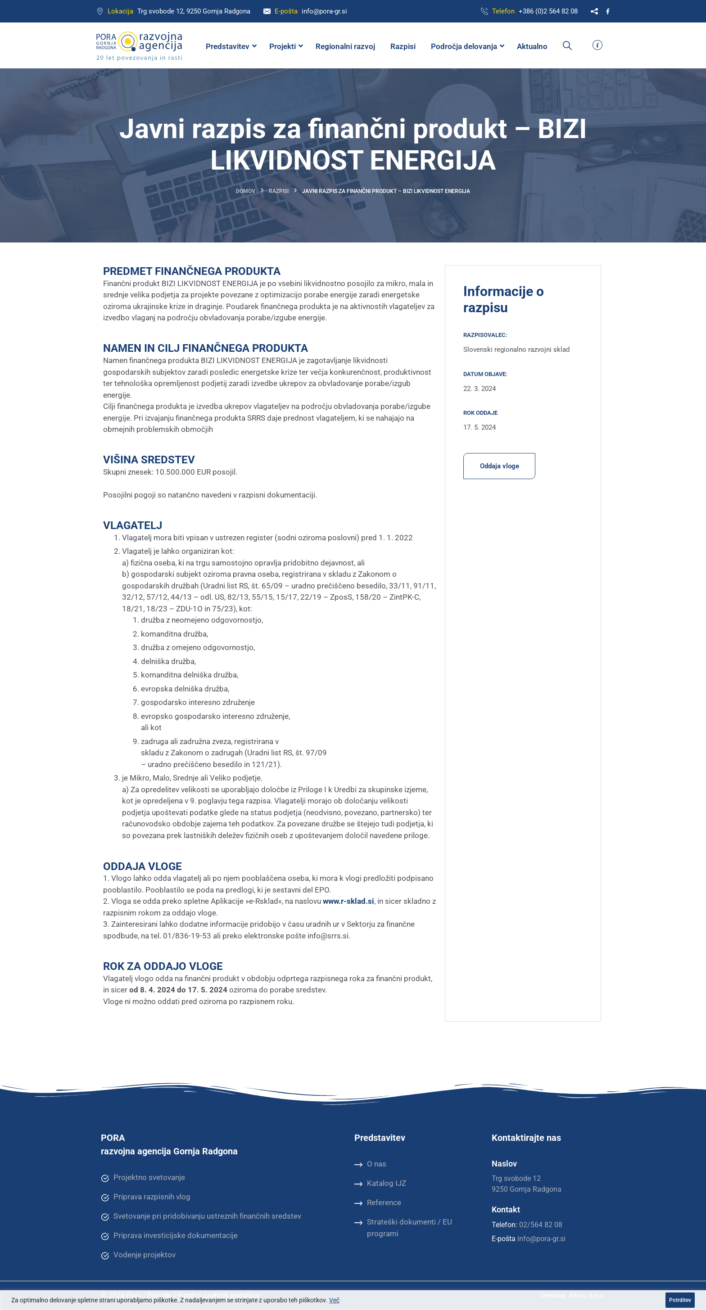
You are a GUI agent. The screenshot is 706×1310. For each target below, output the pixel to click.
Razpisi (279, 191)
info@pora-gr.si (324, 11)
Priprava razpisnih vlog (145, 1197)
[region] (353, 1300)
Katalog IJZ (380, 1183)
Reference (377, 1203)
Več (334, 1300)
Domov (245, 191)
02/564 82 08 (540, 1224)
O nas (370, 1164)
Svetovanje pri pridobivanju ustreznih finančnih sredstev (201, 1216)
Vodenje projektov (138, 1255)
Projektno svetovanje (143, 1177)
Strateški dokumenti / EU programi (403, 1227)
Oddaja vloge (499, 466)
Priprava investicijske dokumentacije (169, 1235)
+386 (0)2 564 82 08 (548, 11)
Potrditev (680, 1300)
